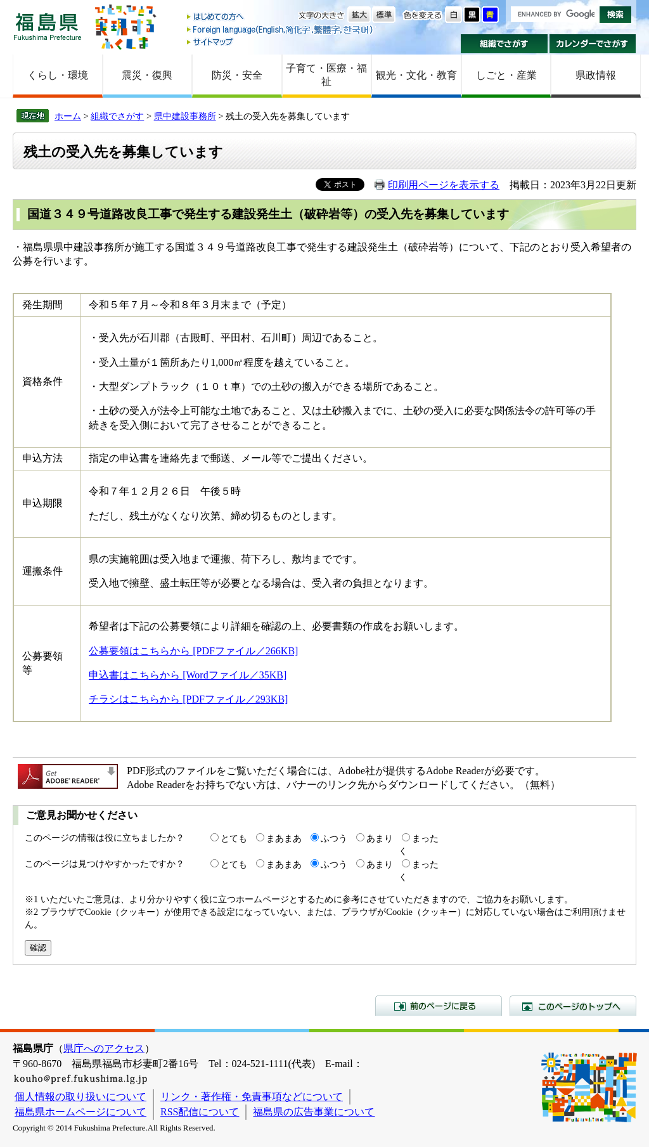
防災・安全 (237, 75)
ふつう (334, 838)
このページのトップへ (573, 1005)
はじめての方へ (281, 17)
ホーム (68, 116)
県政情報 (595, 75)
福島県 (47, 26)
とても (234, 838)
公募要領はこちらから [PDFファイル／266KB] (193, 650)
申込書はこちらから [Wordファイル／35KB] (187, 675)
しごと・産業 (506, 75)
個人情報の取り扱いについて (80, 1096)
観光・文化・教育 (416, 75)
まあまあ (284, 838)
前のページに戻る (438, 1005)
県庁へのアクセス (104, 1048)
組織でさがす (504, 43)
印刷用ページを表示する (443, 184)
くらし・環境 (57, 75)
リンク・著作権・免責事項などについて (251, 1096)
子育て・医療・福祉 (326, 75)
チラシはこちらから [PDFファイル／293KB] (188, 699)
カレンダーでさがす (592, 43)
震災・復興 (147, 75)
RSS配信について (199, 1111)
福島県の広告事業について (314, 1111)
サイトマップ (281, 42)
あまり (379, 838)
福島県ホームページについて (80, 1111)
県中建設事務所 (185, 116)
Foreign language (281, 29)
